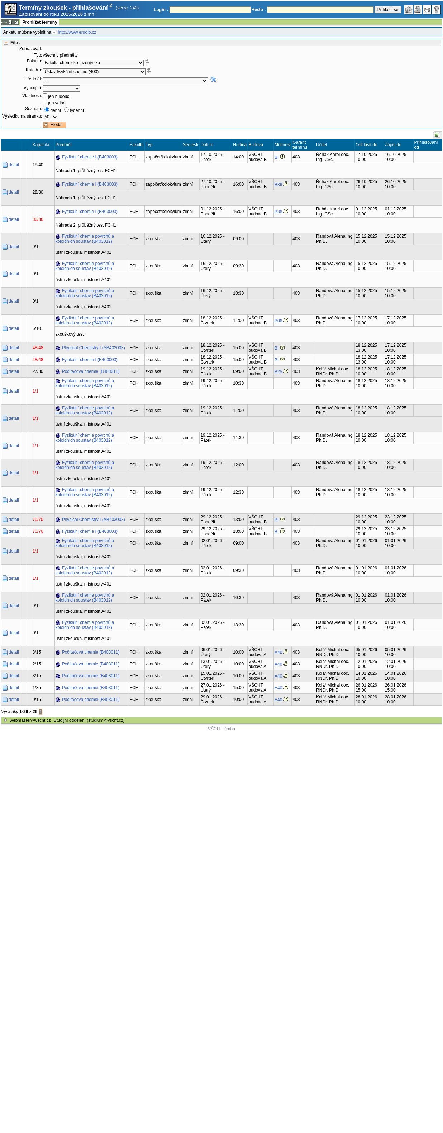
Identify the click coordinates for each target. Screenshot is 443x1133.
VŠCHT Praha (221, 728)
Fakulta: (34, 60)
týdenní (77, 110)
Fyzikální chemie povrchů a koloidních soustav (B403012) (85, 239)
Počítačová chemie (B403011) (91, 371)
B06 (278, 320)
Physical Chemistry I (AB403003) (93, 347)
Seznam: (33, 108)
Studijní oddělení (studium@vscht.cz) (89, 720)
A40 (278, 652)
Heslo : (259, 9)
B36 (278, 184)
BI (276, 157)
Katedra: (34, 69)
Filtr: (15, 42)
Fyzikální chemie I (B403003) (90, 157)
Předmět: (33, 78)
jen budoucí (59, 96)
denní (55, 110)
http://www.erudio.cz (77, 32)
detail (14, 164)
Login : (161, 9)
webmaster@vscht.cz (30, 720)
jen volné (56, 102)
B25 (278, 371)
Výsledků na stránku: (22, 116)
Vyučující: (33, 87)
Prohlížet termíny (39, 22)
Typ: (38, 55)
